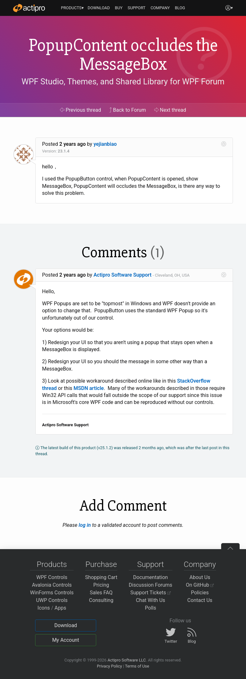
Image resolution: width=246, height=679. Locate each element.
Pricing (101, 585)
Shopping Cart (101, 577)
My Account (65, 640)
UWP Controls (52, 600)
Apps (60, 608)
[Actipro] (29, 8)
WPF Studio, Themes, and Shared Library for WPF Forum (123, 81)
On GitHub (200, 585)
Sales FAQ (101, 593)
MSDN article (89, 388)
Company (200, 564)
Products (52, 564)
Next (170, 110)
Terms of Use (137, 666)
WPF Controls (51, 577)
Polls (150, 608)
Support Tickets (150, 593)
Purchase (101, 564)
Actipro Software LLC (126, 660)
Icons (44, 608)
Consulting (101, 600)
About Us (200, 577)
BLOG (180, 7)
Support (150, 564)
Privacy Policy (109, 666)
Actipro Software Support (122, 275)
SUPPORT (137, 7)
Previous (80, 110)
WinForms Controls (52, 593)
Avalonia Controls (52, 585)
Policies (200, 593)
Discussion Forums (150, 585)
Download (65, 625)
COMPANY (160, 7)
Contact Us (200, 600)
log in (85, 525)
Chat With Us (150, 600)
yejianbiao (105, 144)
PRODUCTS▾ (72, 7)
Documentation (150, 577)
